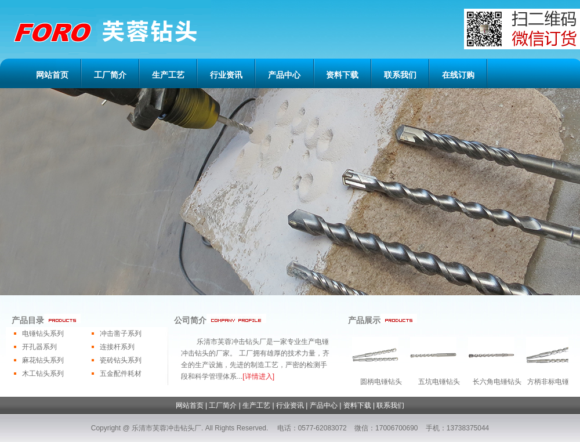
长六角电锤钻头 (497, 382)
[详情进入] (258, 376)
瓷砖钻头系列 (121, 360)
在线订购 (458, 74)
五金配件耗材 (121, 373)
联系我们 (400, 74)
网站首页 (52, 74)
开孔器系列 (39, 347)
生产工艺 (168, 74)
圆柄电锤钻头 (381, 382)
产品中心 (284, 74)
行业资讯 (226, 74)
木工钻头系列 (43, 373)
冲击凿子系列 (121, 333)
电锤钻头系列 (43, 333)
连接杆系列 (117, 347)
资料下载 (342, 74)
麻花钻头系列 (43, 360)
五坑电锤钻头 (439, 382)
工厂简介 (110, 74)
